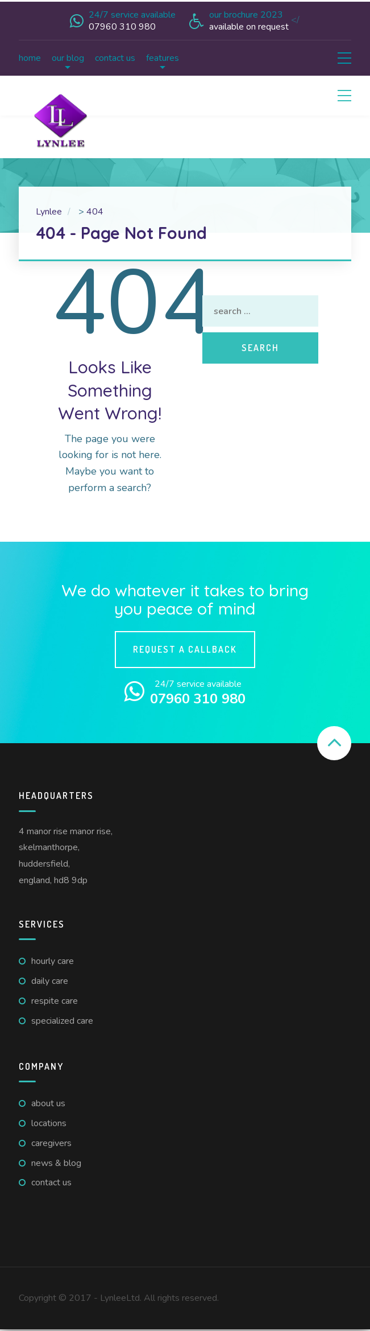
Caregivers (51, 1143)
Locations (48, 1123)
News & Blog (56, 1163)
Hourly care (52, 961)
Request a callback (185, 649)
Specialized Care (62, 1021)
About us (48, 1103)
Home (30, 58)
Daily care (49, 981)
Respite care (54, 1001)
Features (162, 58)
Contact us (115, 58)
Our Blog (68, 58)
